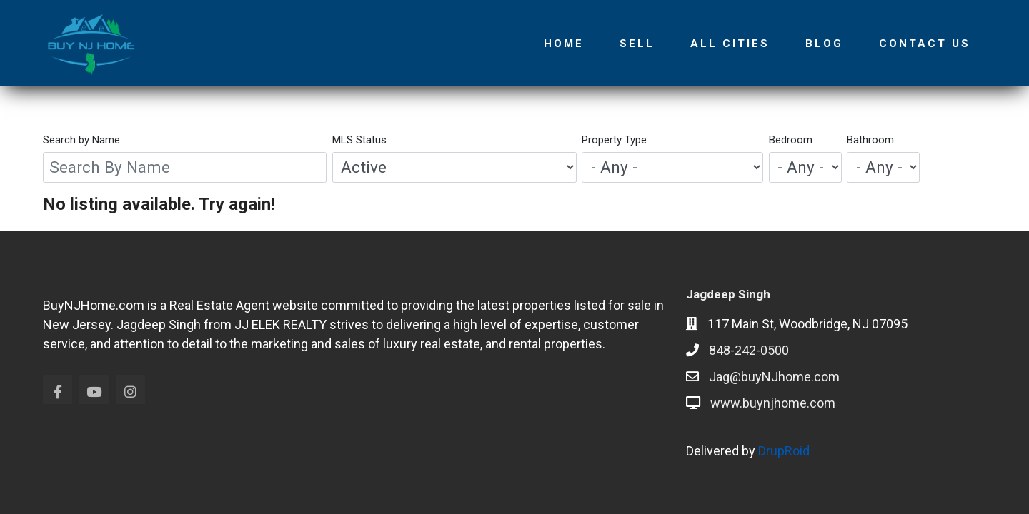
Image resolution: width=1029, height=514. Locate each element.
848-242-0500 (749, 350)
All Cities (730, 43)
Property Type (614, 139)
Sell (637, 43)
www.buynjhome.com (772, 402)
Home (564, 43)
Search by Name (81, 139)
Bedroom (790, 139)
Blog (824, 43)
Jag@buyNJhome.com (774, 376)
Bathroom (870, 139)
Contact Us (924, 43)
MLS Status (359, 139)
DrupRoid (784, 450)
